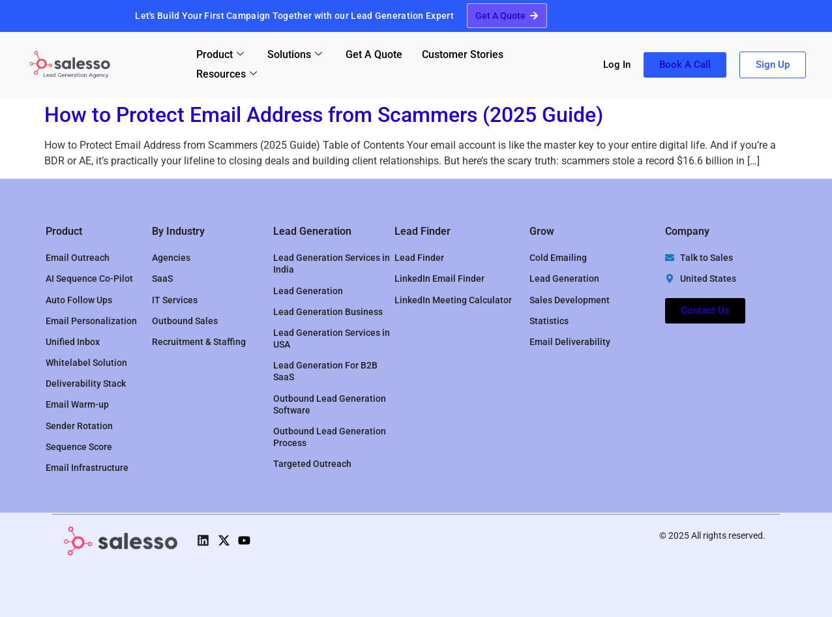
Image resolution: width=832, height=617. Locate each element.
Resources (226, 74)
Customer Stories (462, 54)
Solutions (294, 54)
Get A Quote (374, 54)
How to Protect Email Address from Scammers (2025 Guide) (323, 114)
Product (220, 54)
